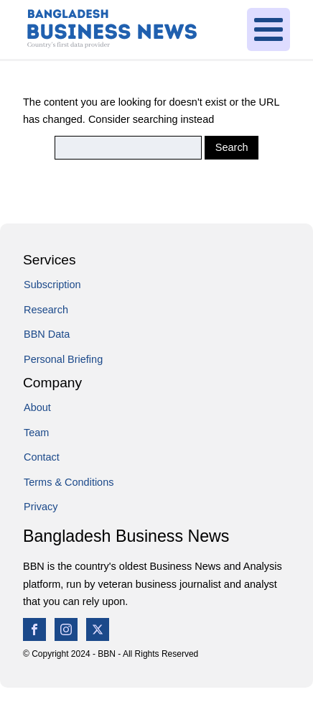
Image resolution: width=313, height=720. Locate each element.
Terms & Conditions (68, 482)
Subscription (52, 284)
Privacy (40, 506)
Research (46, 309)
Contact (42, 457)
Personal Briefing (63, 359)
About (37, 407)
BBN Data (47, 334)
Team (36, 432)
